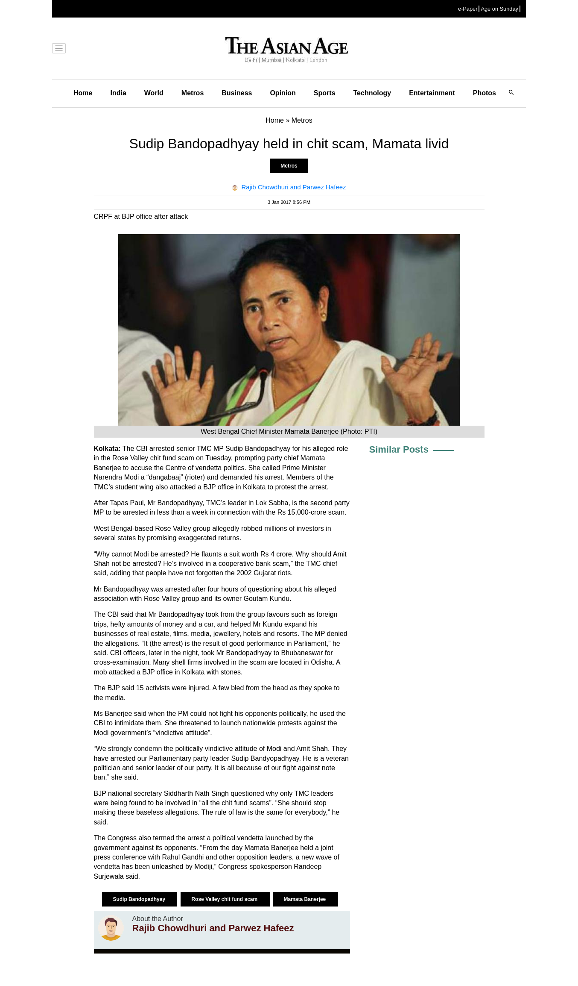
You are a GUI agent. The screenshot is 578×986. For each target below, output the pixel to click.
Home (82, 93)
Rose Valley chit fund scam (225, 899)
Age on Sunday (499, 9)
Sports (325, 93)
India (118, 93)
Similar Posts (399, 449)
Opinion (282, 93)
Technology (372, 93)
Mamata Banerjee (305, 899)
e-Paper (468, 9)
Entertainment (432, 93)
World (153, 93)
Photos (484, 93)
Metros (192, 93)
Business (237, 93)
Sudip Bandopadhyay (139, 899)
